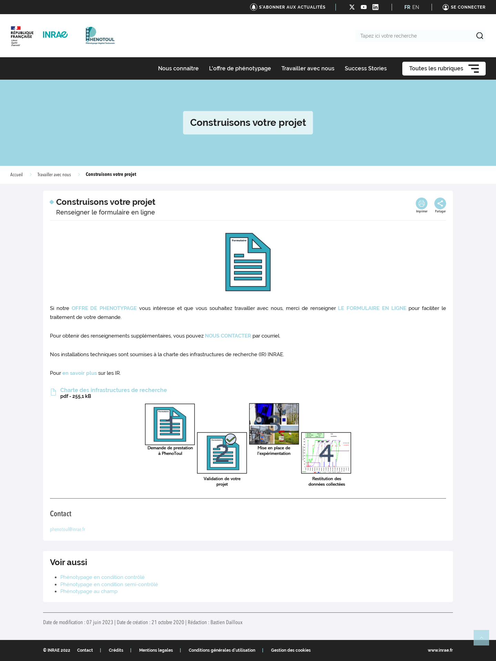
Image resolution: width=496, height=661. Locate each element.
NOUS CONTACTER (228, 336)
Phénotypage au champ (88, 591)
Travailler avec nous (54, 174)
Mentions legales (156, 650)
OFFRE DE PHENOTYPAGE (104, 308)
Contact (85, 650)
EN (415, 7)
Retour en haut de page (484, 640)
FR (407, 7)
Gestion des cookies (291, 650)
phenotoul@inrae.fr (67, 529)
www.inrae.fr (440, 650)
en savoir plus (79, 373)
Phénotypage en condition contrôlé (102, 577)
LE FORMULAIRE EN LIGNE (372, 308)
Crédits (116, 650)
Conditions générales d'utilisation (222, 650)
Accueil (16, 174)
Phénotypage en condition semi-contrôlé (109, 584)
